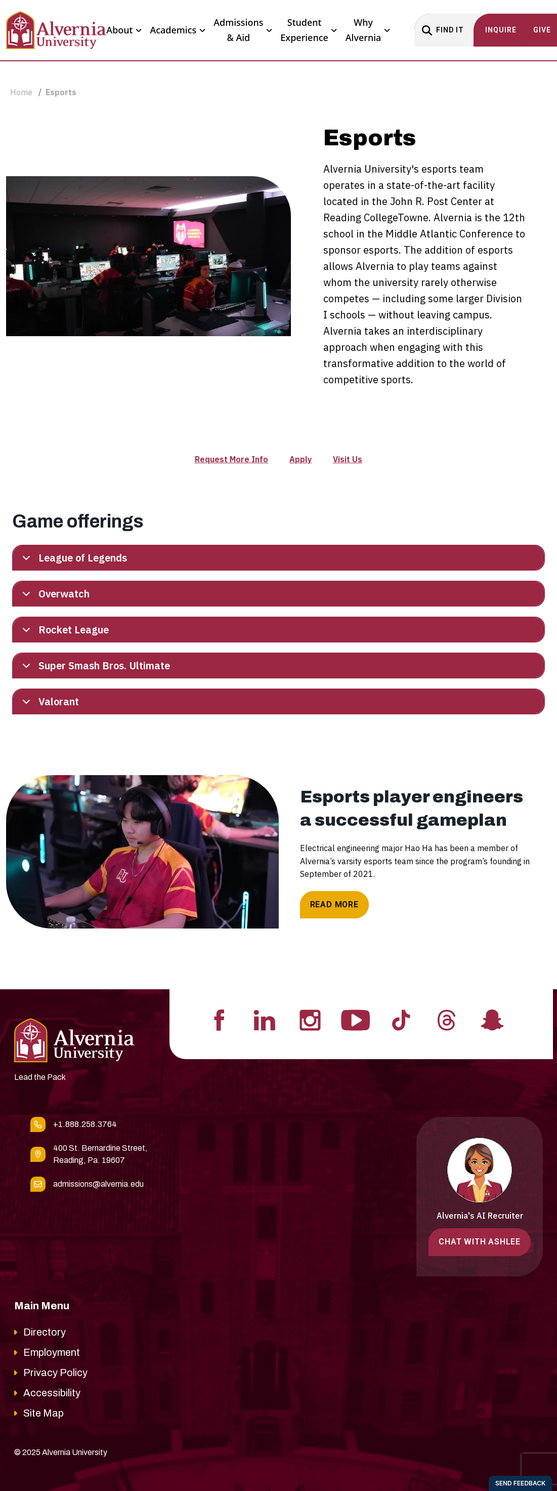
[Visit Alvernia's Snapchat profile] (492, 1019)
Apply (300, 459)
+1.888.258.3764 (85, 1124)
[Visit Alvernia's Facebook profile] (219, 1019)
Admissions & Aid (242, 30)
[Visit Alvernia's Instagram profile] (310, 1019)
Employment (51, 1352)
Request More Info (231, 459)
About (124, 30)
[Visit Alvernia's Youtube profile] (355, 1019)
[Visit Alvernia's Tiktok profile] (401, 1019)
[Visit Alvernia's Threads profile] (447, 1019)
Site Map (43, 1413)
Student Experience (308, 30)
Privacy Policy (55, 1372)
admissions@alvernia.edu (98, 1184)
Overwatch (54, 596)
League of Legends (73, 560)
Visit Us (347, 459)
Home (21, 92)
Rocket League (64, 632)
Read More (334, 904)
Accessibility (51, 1392)
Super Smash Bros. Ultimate (94, 668)
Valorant (49, 704)
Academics (177, 30)
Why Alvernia (368, 30)
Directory (44, 1332)
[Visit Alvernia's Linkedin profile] (264, 1019)
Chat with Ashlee (480, 1241)
